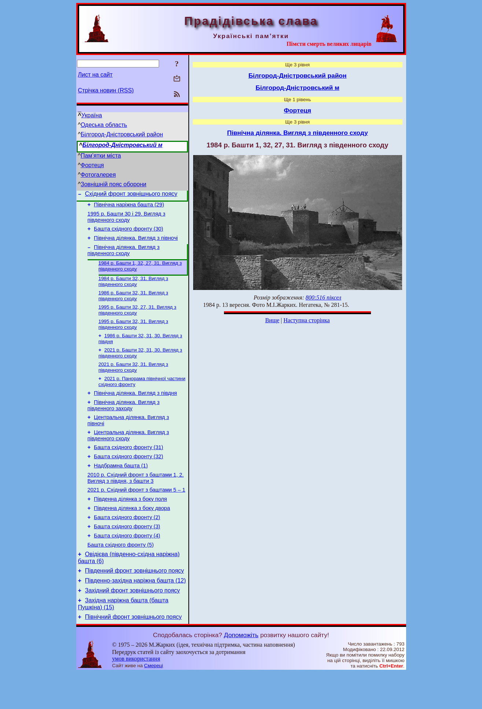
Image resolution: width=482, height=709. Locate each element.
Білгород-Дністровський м (122, 145)
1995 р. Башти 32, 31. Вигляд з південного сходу (133, 334)
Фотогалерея (98, 175)
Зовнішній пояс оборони (113, 184)
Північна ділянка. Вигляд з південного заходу (124, 421)
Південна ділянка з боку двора (132, 533)
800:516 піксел (323, 297)
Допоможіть (241, 671)
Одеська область (104, 125)
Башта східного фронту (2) (127, 544)
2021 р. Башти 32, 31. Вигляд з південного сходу (133, 379)
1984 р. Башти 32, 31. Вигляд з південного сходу (133, 289)
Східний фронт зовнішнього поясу (131, 195)
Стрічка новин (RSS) (106, 90)
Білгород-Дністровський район (122, 134)
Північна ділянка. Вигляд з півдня (135, 407)
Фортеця (92, 165)
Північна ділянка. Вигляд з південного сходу (124, 257)
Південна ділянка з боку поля (130, 523)
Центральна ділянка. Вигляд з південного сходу (128, 453)
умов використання (136, 695)
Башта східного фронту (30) (128, 233)
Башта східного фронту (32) (128, 476)
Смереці (153, 702)
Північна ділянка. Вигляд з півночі (136, 243)
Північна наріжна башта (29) (129, 207)
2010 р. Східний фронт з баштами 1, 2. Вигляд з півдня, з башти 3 (136, 500)
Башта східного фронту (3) (127, 554)
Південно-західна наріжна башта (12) (135, 613)
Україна (91, 115)
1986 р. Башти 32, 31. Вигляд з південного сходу (133, 304)
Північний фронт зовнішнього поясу (133, 653)
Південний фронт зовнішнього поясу (134, 602)
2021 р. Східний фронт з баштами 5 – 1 (136, 513)
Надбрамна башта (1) (121, 486)
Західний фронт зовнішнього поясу (132, 624)
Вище (272, 320)
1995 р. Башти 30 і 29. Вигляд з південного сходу (126, 220)
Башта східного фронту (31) (128, 466)
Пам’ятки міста (101, 156)
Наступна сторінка (306, 320)
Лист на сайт (95, 74)
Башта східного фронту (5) (121, 574)
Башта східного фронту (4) (127, 564)
